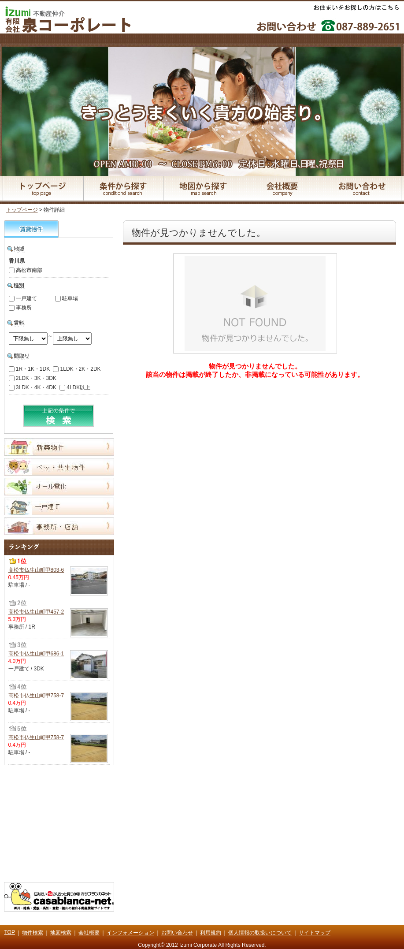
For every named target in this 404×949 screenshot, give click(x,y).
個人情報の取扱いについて (260, 933)
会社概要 (89, 933)
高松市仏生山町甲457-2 (36, 612)
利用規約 (210, 933)
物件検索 (32, 933)
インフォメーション (130, 933)
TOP (9, 932)
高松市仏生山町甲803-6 (36, 570)
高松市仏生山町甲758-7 (36, 695)
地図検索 (60, 933)
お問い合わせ (177, 933)
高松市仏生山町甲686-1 (36, 654)
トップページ (22, 210)
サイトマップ (314, 933)
